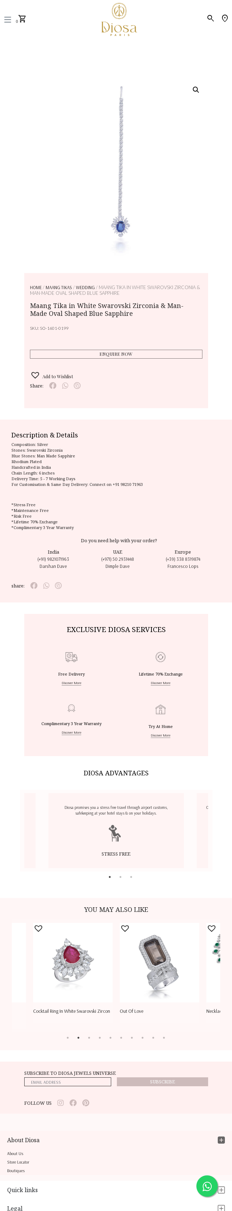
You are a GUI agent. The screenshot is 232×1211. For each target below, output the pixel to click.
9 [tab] (153, 1037)
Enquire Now (116, 354)
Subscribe (162, 1081)
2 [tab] (120, 877)
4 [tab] (99, 1037)
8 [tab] (142, 1037)
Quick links (22, 1190)
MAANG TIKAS (59, 287)
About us (15, 1153)
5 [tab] (110, 1037)
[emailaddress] (67, 1081)
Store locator (18, 1162)
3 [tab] (131, 877)
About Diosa (23, 1140)
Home (36, 287)
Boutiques (16, 1170)
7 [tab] (131, 1037)
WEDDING (85, 287)
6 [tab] (121, 1037)
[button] (196, 89)
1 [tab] (109, 877)
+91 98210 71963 (128, 484)
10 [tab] (163, 1037)
